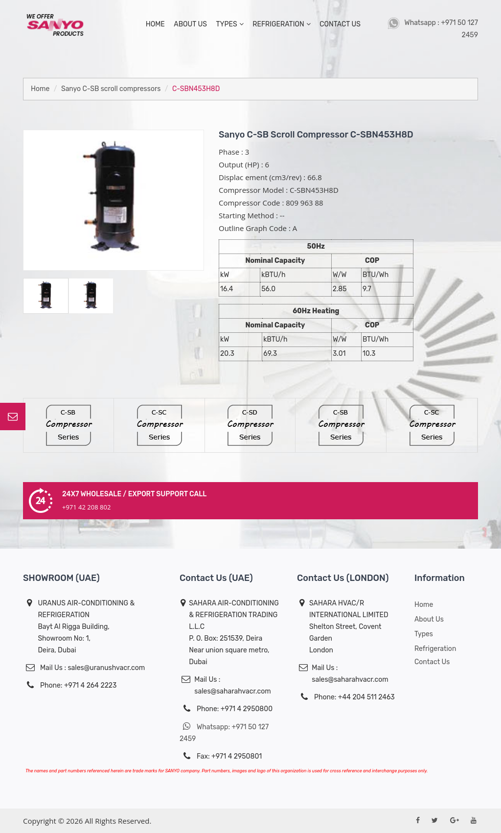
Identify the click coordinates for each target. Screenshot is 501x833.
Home (40, 89)
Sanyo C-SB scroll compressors (110, 89)
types (229, 24)
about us (190, 24)
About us (429, 619)
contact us (340, 24)
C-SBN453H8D (196, 89)
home (155, 24)
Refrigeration (281, 24)
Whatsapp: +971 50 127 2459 (224, 732)
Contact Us (432, 662)
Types (423, 634)
